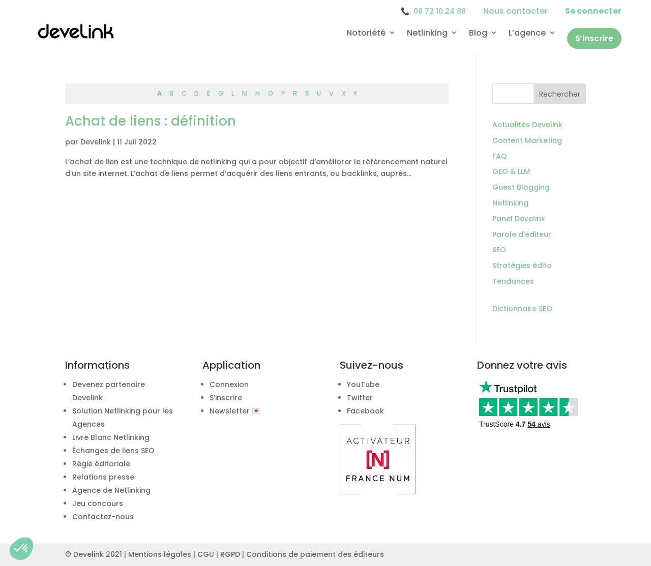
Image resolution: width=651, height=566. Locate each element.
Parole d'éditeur (521, 234)
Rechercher (559, 94)
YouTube (363, 384)
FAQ (499, 156)
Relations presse (103, 477)
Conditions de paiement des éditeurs (315, 554)
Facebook (365, 411)
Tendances (513, 281)
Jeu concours (97, 503)
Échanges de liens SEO (113, 450)
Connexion (229, 384)
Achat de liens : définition (150, 121)
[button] (21, 549)
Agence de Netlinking (111, 490)
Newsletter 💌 (235, 411)
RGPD (230, 554)
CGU (205, 554)
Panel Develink (518, 219)
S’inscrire (594, 38)
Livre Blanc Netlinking (111, 437)
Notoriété (366, 33)
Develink (95, 142)
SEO (499, 250)
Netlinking (427, 33)
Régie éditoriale (101, 464)
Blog (478, 33)
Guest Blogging (521, 187)
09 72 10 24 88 (433, 11)
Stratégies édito (522, 265)
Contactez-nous (103, 517)
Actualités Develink (527, 125)
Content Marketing (527, 140)
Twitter (360, 398)
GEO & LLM (511, 171)
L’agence (527, 33)
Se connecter (593, 11)
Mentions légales (159, 554)
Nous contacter (515, 11)
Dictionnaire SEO (522, 309)
